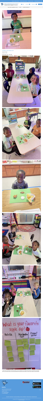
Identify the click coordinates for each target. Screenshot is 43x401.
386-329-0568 (6, 392)
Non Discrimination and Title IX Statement (20, 396)
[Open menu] (22, 4)
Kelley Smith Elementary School (13, 7)
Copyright (7, 396)
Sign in (40, 4)
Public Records (29, 396)
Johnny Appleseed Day (26, 7)
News (20, 7)
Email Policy (11, 396)
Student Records (34, 396)
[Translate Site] (34, 4)
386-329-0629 (5, 393)
